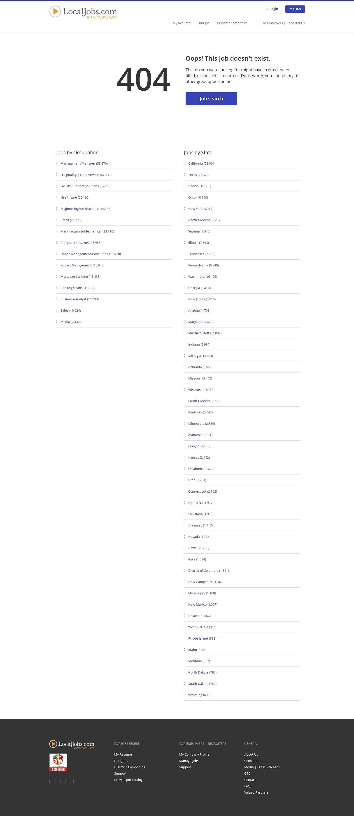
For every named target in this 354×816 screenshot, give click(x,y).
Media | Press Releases (262, 767)
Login (274, 9)
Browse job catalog (128, 780)
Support (120, 773)
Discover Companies (232, 23)
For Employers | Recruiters (281, 23)
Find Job (204, 23)
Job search (211, 98)
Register (295, 9)
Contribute (252, 761)
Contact (250, 780)
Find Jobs (121, 761)
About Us (251, 754)
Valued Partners (256, 792)
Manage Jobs (189, 761)
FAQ (247, 786)
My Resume (181, 23)
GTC (247, 773)
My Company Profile (194, 754)
